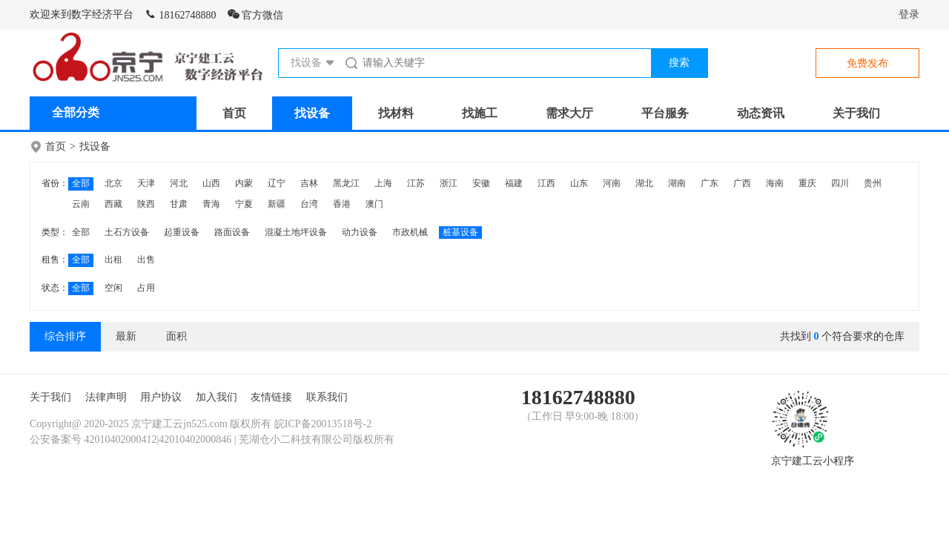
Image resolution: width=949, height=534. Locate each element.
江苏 (416, 183)
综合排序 (65, 336)
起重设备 (181, 232)
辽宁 (276, 183)
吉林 (309, 183)
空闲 (113, 288)
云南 (81, 204)
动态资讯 (760, 113)
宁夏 (244, 204)
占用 (146, 288)
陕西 (146, 204)
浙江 (448, 183)
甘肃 (179, 204)
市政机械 (410, 232)
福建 (514, 183)
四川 (840, 183)
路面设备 (232, 232)
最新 (126, 336)
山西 (211, 183)
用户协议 (161, 397)
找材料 (396, 113)
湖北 (644, 183)
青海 (211, 204)
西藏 (113, 204)
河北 (179, 183)
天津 (146, 183)
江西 (546, 183)
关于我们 (856, 113)
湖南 (677, 183)
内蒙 (244, 183)
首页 (234, 113)
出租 (113, 259)
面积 (176, 336)
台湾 (309, 204)
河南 (612, 183)
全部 (81, 183)
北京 (113, 183)
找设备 (312, 113)
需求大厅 (569, 113)
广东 (709, 183)
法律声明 (106, 397)
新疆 (276, 204)
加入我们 (216, 397)
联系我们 (327, 397)
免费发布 (867, 63)
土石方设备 (127, 232)
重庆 (807, 183)
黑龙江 (346, 183)
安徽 (481, 183)
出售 (146, 259)
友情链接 (271, 397)
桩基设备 (460, 232)
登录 (909, 14)
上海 (383, 183)
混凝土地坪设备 (296, 232)
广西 (742, 183)
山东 (579, 183)
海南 (775, 183)
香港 (342, 204)
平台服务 (665, 113)
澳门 (374, 204)
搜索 (679, 62)
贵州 (873, 183)
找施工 (479, 113)
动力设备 (359, 232)
